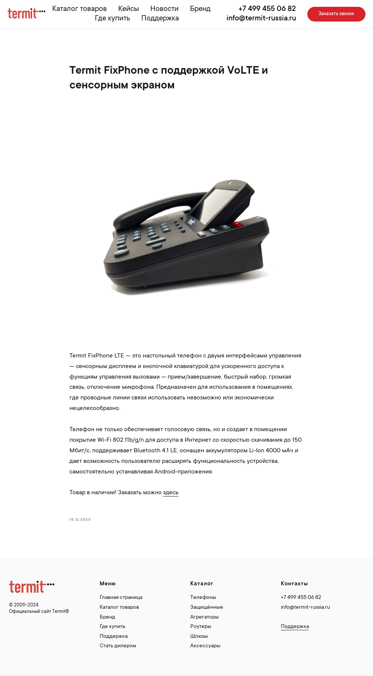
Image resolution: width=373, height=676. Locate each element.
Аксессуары (205, 646)
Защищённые (206, 608)
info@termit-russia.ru (261, 19)
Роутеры (200, 627)
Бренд (200, 9)
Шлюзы (199, 637)
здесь (171, 492)
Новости (164, 9)
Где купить (112, 19)
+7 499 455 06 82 (267, 9)
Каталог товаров (79, 9)
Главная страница (121, 598)
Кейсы (128, 9)
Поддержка (160, 19)
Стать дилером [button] (118, 646)
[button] (336, 14)
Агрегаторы (204, 617)
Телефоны (203, 598)
